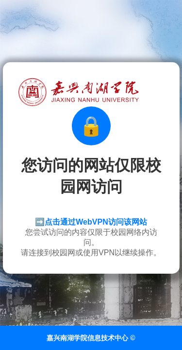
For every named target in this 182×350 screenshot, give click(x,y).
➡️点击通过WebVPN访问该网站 (91, 222)
